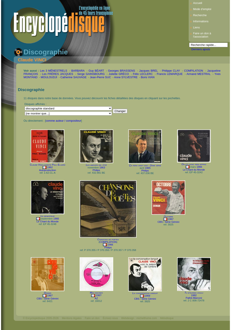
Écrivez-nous (110, 318)
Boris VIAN (148, 77)
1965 (148, 168)
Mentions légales (72, 318)
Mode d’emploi (202, 9)
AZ (96, 298)
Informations (200, 21)
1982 (194, 295)
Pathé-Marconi (194, 298)
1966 (199, 167)
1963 (102, 167)
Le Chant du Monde (194, 169)
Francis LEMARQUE (170, 74)
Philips (96, 170)
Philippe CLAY (171, 70)
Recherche (200, 15)
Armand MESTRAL (198, 74)
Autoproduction (47, 170)
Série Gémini (172, 222)
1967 (171, 219)
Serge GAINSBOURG (91, 74)
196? (98, 295)
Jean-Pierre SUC (100, 77)
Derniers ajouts (200, 49)
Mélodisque (166, 318)
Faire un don (92, 318)
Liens (196, 27)
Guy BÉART (96, 70)
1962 (50, 167)
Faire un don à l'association (202, 35)
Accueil (197, 3)
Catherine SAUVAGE (73, 77)
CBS (160, 222)
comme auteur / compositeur (63, 120)
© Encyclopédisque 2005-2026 (41, 318)
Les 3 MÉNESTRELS (53, 70)
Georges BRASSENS (121, 70)
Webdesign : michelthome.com (139, 318)
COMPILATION (193, 70)
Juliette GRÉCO (119, 74)
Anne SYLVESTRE (126, 77)
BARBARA (77, 70)
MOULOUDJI (49, 77)
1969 (147, 295)
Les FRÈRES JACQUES (57, 74)
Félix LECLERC (143, 74)
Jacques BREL (148, 70)
